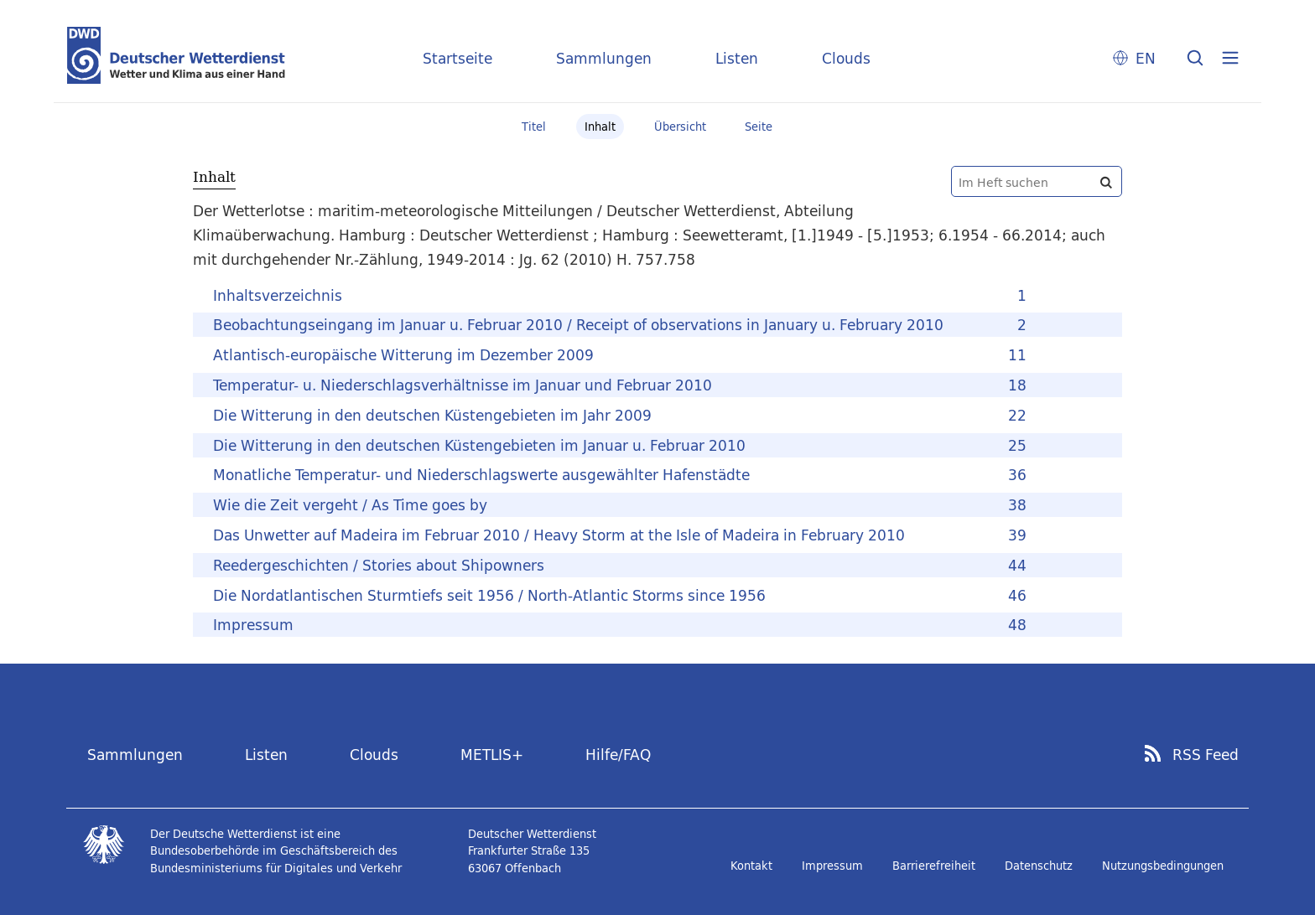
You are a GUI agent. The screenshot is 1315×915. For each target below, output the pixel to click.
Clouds (846, 58)
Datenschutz (1039, 865)
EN (1146, 58)
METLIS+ (491, 754)
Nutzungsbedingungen (1163, 865)
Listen (736, 58)
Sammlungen (604, 58)
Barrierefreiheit (933, 865)
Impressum (832, 865)
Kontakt (751, 865)
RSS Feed (1205, 755)
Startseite (457, 58)
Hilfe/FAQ (618, 754)
